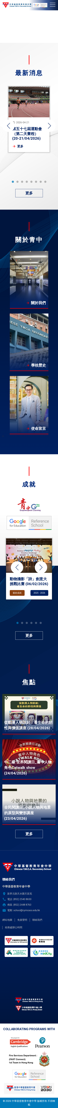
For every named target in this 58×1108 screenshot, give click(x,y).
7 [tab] (40, 181)
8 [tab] (45, 181)
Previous (8, 126)
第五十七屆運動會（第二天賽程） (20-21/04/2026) (27, 134)
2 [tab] (17, 181)
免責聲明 (22, 919)
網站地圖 (7, 919)
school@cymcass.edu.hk (26, 910)
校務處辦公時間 (13, 927)
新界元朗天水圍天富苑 (19, 893)
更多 (20, 146)
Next (49, 126)
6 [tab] (36, 181)
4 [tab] (26, 181)
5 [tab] (31, 181)
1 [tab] (12, 181)
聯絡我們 (37, 919)
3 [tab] (22, 181)
